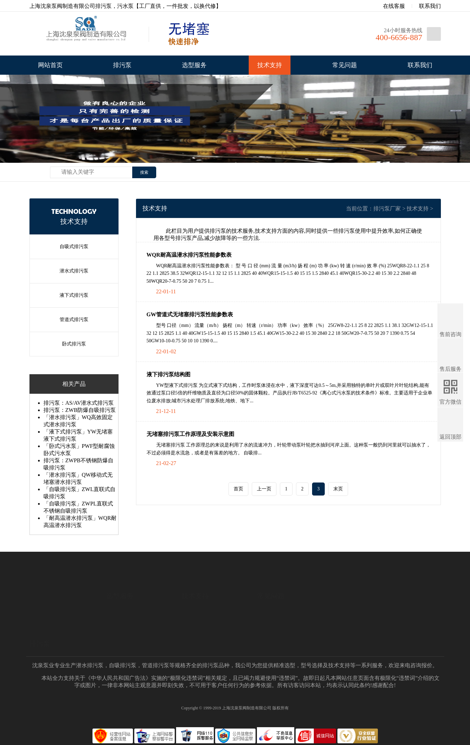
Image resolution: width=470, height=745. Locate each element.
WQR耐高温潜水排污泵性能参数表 (189, 255)
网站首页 (50, 65)
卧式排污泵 (74, 343)
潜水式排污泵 (74, 270)
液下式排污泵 (74, 295)
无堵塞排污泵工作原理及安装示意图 (190, 434)
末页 (338, 488)
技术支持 (269, 65)
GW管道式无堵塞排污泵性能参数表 (190, 314)
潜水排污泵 (89, 665)
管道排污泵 (155, 665)
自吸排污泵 (122, 665)
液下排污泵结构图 (168, 374)
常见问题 (344, 65)
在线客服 (389, 6)
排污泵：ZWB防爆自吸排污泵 (80, 410)
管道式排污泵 (74, 319)
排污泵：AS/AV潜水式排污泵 (79, 403)
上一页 (264, 488)
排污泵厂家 (387, 208)
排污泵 (122, 65)
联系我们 (430, 6)
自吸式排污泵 (74, 246)
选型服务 (194, 65)
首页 (238, 488)
